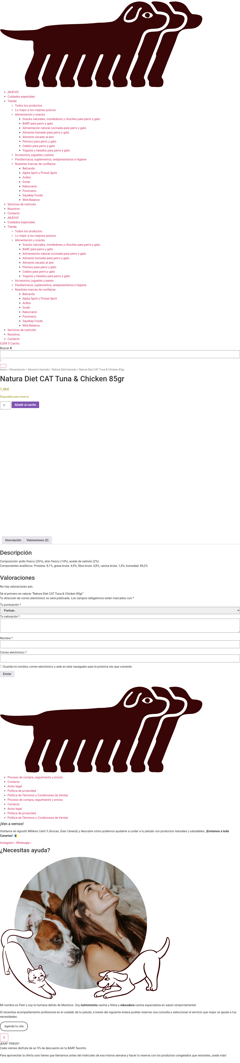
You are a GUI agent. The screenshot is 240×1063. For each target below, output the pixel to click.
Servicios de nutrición (21, 204)
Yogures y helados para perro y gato (46, 150)
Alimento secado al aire (38, 137)
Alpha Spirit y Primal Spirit (39, 173)
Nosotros (13, 209)
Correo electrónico (13, 613)
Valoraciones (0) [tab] (37, 501)
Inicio (3, 369)
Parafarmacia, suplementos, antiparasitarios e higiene (50, 159)
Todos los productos (28, 105)
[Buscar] (3, 365)
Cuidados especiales (21, 96)
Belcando (28, 168)
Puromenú (29, 191)
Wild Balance (31, 200)
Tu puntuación (10, 566)
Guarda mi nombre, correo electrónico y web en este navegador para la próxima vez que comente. (67, 628)
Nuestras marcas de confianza (35, 164)
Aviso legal (14, 748)
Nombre (6, 599)
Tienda (11, 101)
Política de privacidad (21, 752)
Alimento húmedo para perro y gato (45, 132)
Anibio (26, 177)
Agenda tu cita (14, 988)
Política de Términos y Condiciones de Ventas (37, 757)
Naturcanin (29, 186)
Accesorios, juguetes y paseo (34, 155)
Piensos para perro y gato (39, 141)
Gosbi (26, 182)
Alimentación (17, 369)
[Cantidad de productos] (5, 405)
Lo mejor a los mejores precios (35, 110)
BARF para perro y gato (37, 123)
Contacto (13, 213)
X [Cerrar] (4, 999)
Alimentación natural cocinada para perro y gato (54, 128)
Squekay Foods (32, 195)
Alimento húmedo (38, 369)
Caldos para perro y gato (38, 146)
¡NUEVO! (13, 92)
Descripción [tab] (13, 501)
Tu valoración (10, 578)
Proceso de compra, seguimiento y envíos (35, 739)
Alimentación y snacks (30, 114)
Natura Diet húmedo (64, 369)
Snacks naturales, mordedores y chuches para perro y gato (61, 119)
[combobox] (120, 354)
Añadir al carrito (25, 405)
